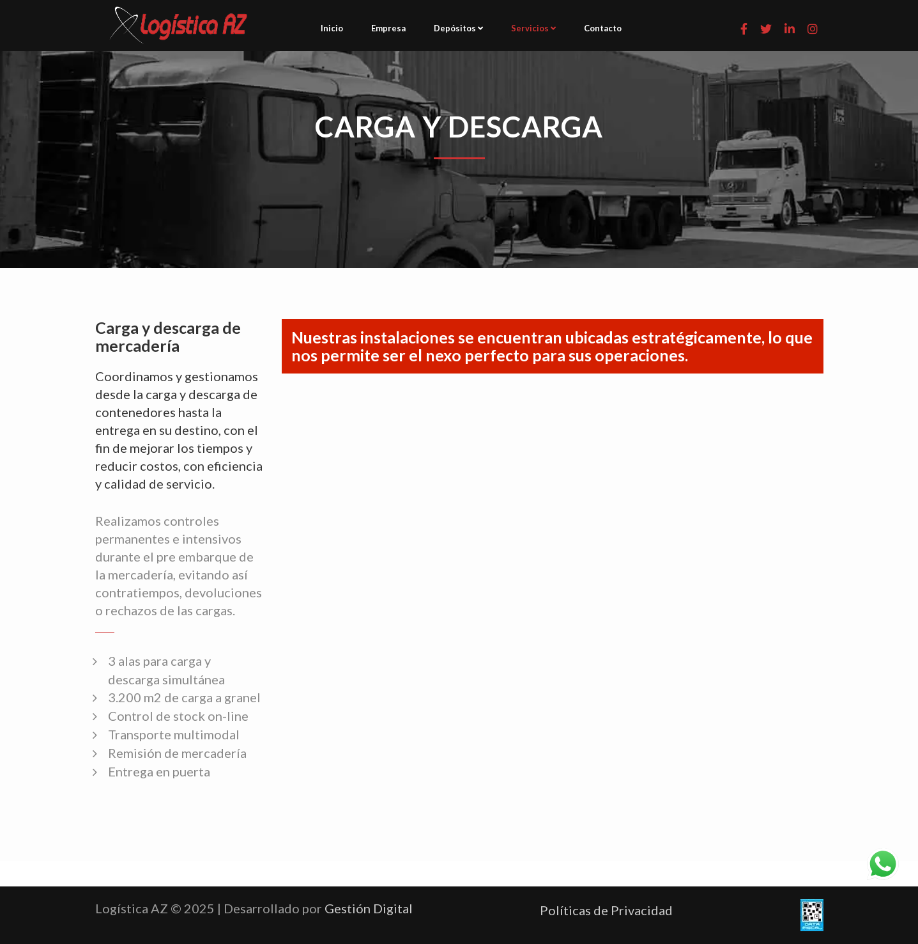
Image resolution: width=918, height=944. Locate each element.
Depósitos (458, 28)
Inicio (332, 28)
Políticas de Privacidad (606, 910)
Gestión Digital (369, 908)
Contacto (603, 28)
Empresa (388, 28)
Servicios (533, 28)
